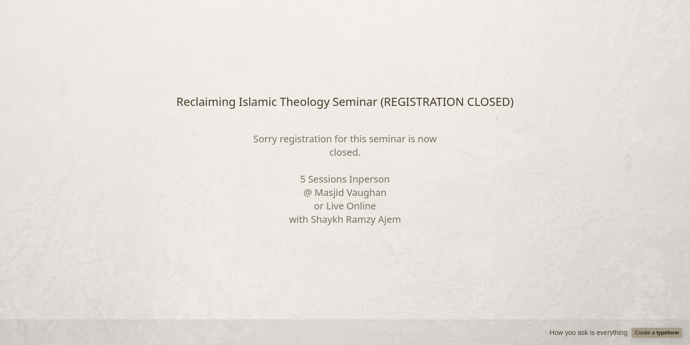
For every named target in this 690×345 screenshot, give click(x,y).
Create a (657, 332)
